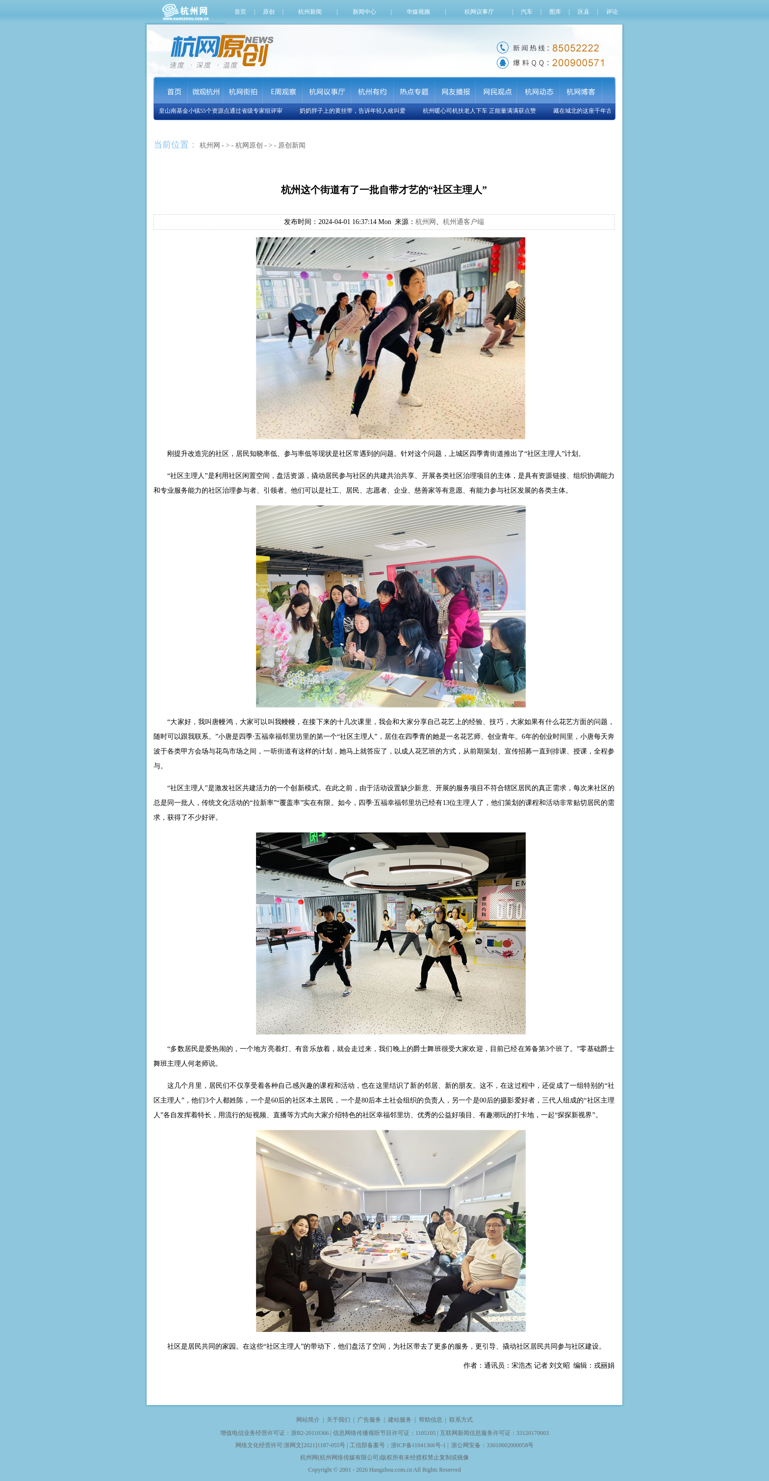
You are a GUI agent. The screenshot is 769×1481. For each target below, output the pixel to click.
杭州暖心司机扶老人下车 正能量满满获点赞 (481, 110)
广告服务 (369, 1419)
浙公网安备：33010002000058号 (492, 1445)
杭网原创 (249, 145)
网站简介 (308, 1419)
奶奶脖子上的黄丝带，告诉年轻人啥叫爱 (355, 110)
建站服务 (399, 1419)
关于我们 (338, 1419)
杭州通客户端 (463, 222)
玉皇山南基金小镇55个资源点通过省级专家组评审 (219, 110)
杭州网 (210, 145)
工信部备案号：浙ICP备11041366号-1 (398, 1445)
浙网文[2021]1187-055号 (315, 1445)
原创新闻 (292, 145)
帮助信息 (430, 1419)
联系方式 (461, 1419)
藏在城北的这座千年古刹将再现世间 (602, 110)
